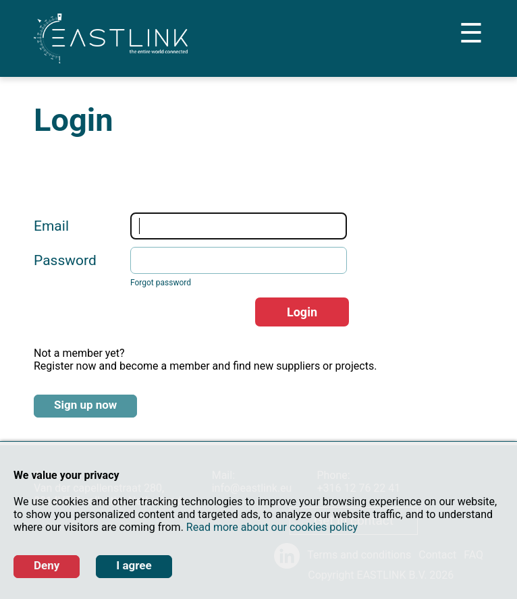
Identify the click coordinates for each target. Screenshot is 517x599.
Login (302, 312)
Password (65, 260)
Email (51, 226)
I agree (133, 565)
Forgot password (160, 282)
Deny (46, 565)
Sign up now (85, 404)
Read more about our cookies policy (272, 527)
